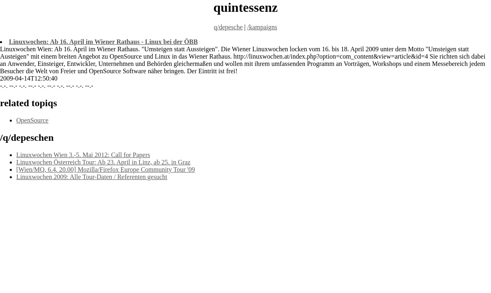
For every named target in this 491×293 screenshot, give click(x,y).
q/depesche (228, 27)
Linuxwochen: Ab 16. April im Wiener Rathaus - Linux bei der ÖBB (103, 41)
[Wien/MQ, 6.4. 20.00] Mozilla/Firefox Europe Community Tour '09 (105, 169)
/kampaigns (262, 27)
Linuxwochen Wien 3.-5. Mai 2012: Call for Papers (83, 154)
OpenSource (32, 120)
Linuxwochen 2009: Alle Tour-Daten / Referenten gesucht (91, 176)
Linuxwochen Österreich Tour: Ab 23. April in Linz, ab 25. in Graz (103, 162)
